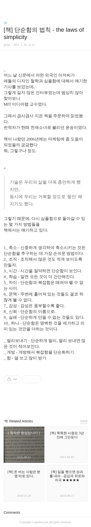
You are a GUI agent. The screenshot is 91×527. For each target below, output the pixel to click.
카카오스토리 (45, 403)
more (83, 421)
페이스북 (34, 403)
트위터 (56, 403)
